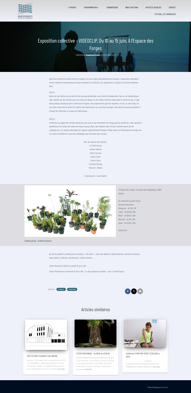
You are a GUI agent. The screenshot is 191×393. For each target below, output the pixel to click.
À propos (72, 7)
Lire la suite (61, 369)
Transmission (112, 7)
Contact (172, 7)
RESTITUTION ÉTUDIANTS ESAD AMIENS (42, 356)
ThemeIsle (165, 387)
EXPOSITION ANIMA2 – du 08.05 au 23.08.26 (93, 353)
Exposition (72, 289)
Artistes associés (153, 7)
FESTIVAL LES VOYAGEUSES (165, 14)
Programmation (91, 7)
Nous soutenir (131, 7)
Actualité (61, 289)
